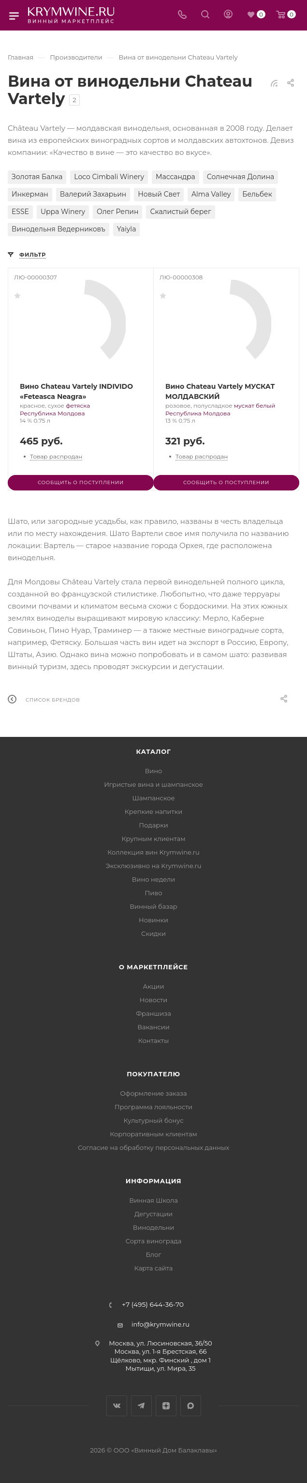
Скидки (153, 933)
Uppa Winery (63, 211)
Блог (153, 1254)
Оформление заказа (153, 1093)
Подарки (153, 825)
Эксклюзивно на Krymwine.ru (153, 866)
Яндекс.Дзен (166, 1405)
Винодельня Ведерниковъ (58, 229)
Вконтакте (116, 1405)
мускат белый (255, 405)
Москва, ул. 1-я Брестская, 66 (161, 1351)
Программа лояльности (153, 1107)
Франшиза (153, 1013)
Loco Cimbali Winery (109, 176)
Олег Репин (117, 211)
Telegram (141, 1405)
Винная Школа (153, 1200)
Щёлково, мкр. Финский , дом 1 (160, 1360)
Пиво (153, 893)
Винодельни (153, 1227)
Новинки (153, 920)
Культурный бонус (153, 1120)
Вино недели (153, 879)
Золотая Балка (37, 176)
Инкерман (30, 194)
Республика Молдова (52, 413)
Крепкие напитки (153, 811)
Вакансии (153, 1027)
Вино (153, 771)
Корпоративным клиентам (153, 1134)
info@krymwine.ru (161, 1324)
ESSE (20, 211)
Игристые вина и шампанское (153, 784)
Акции (153, 986)
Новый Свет (159, 194)
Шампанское (153, 798)
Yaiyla (126, 229)
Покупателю (153, 1074)
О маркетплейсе (153, 967)
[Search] (205, 15)
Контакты (153, 1040)
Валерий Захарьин (93, 194)
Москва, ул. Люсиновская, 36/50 (160, 1343)
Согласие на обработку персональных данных (153, 1147)
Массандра (175, 176)
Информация (154, 1181)
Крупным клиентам (154, 838)
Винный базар (153, 906)
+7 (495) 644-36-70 (153, 1304)
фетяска (78, 405)
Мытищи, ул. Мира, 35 (161, 1368)
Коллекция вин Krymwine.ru (153, 852)
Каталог (153, 751)
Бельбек (257, 194)
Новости (153, 1000)
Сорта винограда (154, 1241)
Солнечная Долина (241, 176)
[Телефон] (182, 15)
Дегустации (153, 1214)
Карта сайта (153, 1268)
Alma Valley (211, 194)
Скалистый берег (180, 211)
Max (190, 1405)
